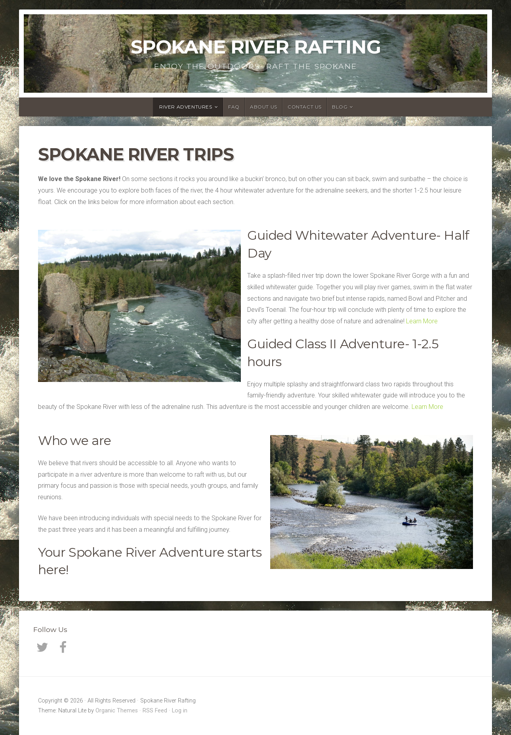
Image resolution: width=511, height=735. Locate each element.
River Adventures (185, 107)
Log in (179, 710)
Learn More (422, 321)
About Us (263, 107)
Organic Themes (116, 710)
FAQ (234, 107)
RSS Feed (155, 710)
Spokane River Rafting (256, 46)
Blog (339, 107)
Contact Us (305, 107)
